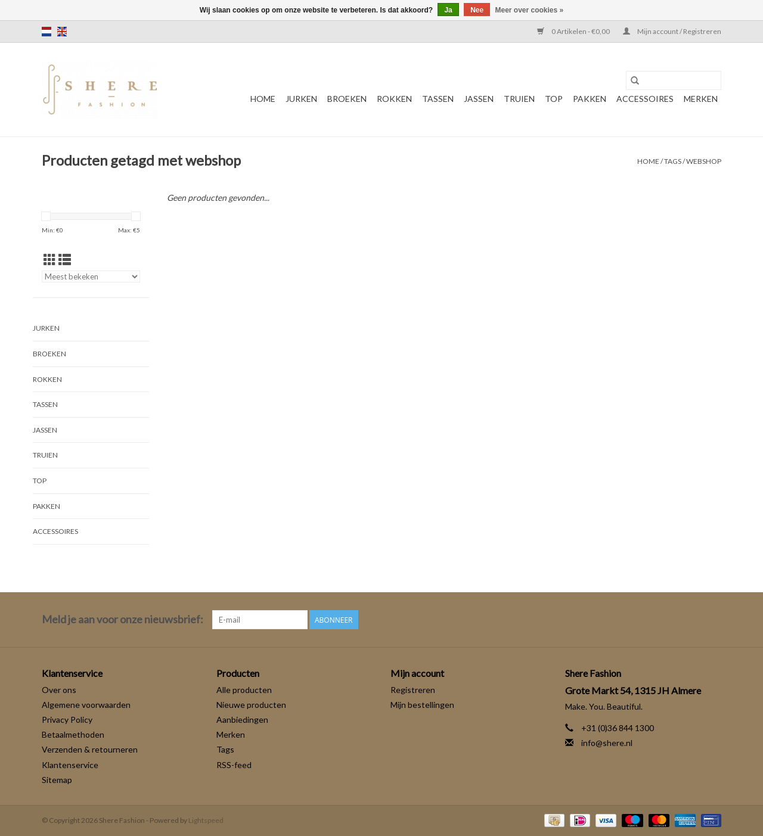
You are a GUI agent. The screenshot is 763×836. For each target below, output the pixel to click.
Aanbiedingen (242, 719)
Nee (476, 10)
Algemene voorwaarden (86, 705)
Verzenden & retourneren (90, 749)
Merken (701, 99)
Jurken (301, 99)
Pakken (589, 99)
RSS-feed (234, 765)
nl (46, 31)
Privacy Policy (67, 719)
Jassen (479, 99)
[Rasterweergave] (50, 259)
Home (262, 99)
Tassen (438, 99)
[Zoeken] (673, 80)
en (62, 31)
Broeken (347, 99)
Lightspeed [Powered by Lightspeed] (206, 820)
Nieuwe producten (251, 705)
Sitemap (57, 780)
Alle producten (244, 690)
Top (554, 99)
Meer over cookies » (529, 10)
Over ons (59, 690)
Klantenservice (70, 765)
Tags (672, 161)
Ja (448, 10)
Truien (519, 99)
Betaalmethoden (73, 734)
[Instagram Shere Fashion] (711, 619)
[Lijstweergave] (64, 259)
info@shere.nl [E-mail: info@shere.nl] (606, 743)
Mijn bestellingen (422, 705)
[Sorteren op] (91, 276)
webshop (703, 161)
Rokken (394, 99)
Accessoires (645, 99)
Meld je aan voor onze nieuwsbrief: (122, 619)
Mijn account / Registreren (672, 31)
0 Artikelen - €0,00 (574, 31)
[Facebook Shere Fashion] (690, 619)
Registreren (412, 690)
